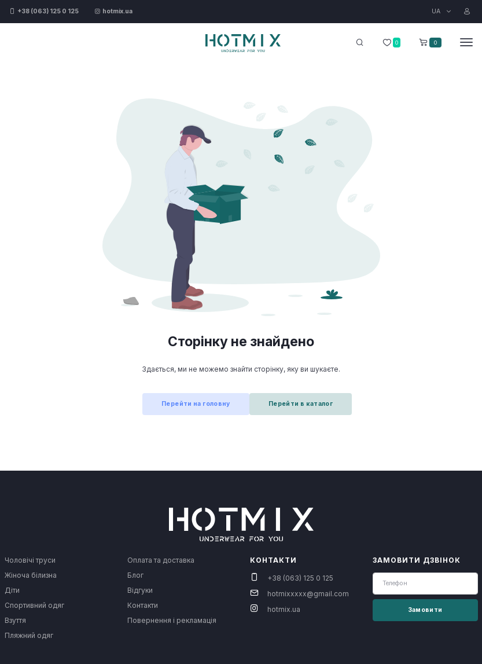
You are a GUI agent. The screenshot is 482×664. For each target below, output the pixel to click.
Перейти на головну (195, 404)
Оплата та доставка (160, 560)
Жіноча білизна (31, 575)
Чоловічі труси (30, 560)
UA (437, 11)
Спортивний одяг (34, 605)
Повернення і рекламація (171, 620)
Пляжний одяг (29, 635)
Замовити (425, 610)
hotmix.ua (283, 609)
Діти (12, 590)
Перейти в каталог (300, 404)
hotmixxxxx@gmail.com (308, 593)
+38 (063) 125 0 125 (300, 578)
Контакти (142, 605)
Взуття (15, 620)
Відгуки (140, 590)
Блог (135, 575)
